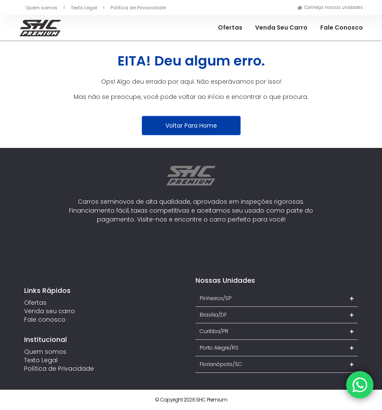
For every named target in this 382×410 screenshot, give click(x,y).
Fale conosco (341, 27)
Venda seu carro (281, 27)
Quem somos (41, 7)
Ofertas (230, 27)
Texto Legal (84, 7)
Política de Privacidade (138, 7)
